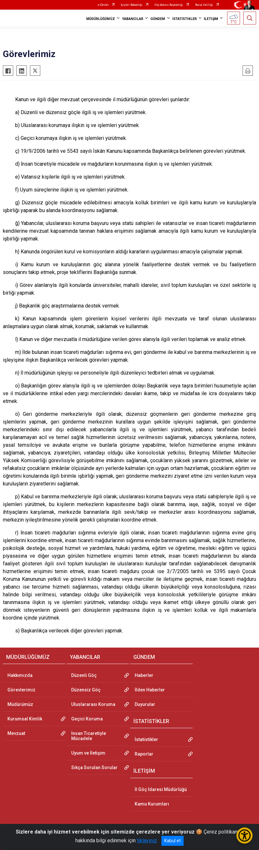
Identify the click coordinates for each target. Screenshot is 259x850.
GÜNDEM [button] (157, 19)
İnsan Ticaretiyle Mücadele (88, 736)
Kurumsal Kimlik (24, 718)
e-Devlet (103, 4)
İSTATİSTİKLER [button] (184, 19)
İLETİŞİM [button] (211, 19)
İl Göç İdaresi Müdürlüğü (161, 789)
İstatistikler (146, 739)
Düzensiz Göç (86, 689)
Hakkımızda (20, 675)
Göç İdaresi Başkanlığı (169, 4)
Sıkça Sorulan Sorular (94, 767)
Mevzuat (16, 733)
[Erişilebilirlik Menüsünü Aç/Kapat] (244, 835)
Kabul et (172, 840)
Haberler (144, 675)
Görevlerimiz (21, 689)
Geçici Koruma (87, 718)
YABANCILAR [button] (132, 19)
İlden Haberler (150, 689)
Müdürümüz (20, 704)
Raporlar (144, 754)
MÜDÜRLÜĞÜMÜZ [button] (100, 19)
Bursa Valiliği (204, 4)
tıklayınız (147, 840)
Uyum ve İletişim (88, 753)
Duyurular (145, 704)
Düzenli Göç (84, 675)
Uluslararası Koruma (93, 704)
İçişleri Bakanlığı (131, 4)
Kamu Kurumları (152, 803)
